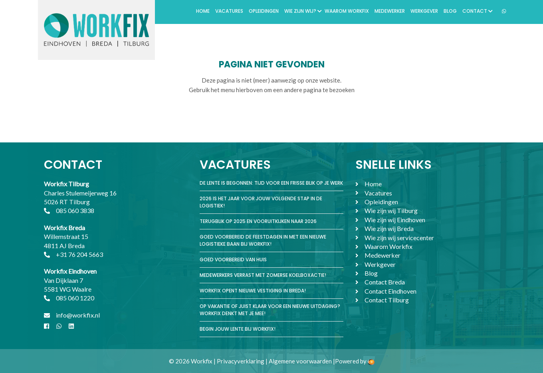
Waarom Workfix (347, 11)
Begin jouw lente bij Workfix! (237, 329)
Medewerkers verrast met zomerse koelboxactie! (263, 275)
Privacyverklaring (240, 361)
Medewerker (390, 11)
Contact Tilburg (387, 300)
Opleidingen (264, 11)
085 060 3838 (75, 210)
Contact (477, 11)
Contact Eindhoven (390, 291)
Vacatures (229, 11)
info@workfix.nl (78, 315)
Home (203, 11)
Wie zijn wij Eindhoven (395, 219)
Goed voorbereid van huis (233, 259)
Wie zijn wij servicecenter (399, 237)
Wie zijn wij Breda (389, 228)
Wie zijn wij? (303, 11)
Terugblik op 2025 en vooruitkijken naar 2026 (258, 221)
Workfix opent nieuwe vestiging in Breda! (253, 290)
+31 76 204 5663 (79, 254)
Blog (450, 11)
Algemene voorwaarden (300, 361)
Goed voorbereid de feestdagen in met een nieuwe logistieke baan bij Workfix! (263, 240)
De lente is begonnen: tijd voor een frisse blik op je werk (271, 183)
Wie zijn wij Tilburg (391, 210)
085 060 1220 (75, 298)
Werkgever (424, 11)
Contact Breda (385, 282)
